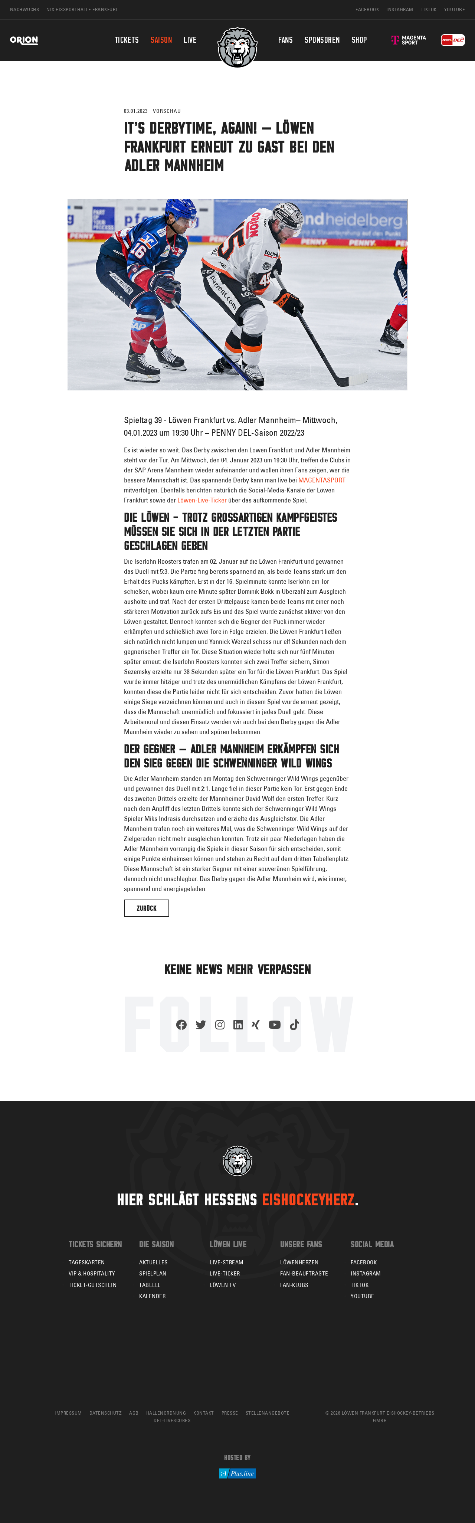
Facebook (364, 1262)
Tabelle (150, 1284)
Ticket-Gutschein (93, 1284)
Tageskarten (87, 1262)
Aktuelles (153, 1262)
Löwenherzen (299, 1262)
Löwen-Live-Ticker (202, 500)
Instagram (366, 1273)
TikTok (359, 1284)
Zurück (147, 908)
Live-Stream (227, 1262)
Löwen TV (223, 1284)
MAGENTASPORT (321, 480)
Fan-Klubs (294, 1284)
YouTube (362, 1296)
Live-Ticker (225, 1273)
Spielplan (153, 1273)
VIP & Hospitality (92, 1273)
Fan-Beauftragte (304, 1273)
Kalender (152, 1296)
